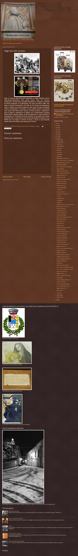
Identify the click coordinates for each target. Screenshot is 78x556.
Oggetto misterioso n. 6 (62, 273)
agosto (58, 148)
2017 (57, 129)
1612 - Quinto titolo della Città (63, 173)
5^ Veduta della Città (61, 210)
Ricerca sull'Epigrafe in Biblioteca (15, 518)
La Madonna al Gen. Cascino (63, 256)
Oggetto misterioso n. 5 (62, 288)
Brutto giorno (59, 263)
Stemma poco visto (61, 221)
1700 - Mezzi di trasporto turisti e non (65, 248)
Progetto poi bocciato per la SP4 (64, 227)
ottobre (58, 144)
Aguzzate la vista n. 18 (61, 240)
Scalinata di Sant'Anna (61, 183)
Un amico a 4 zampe (61, 281)
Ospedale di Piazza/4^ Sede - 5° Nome (65, 204)
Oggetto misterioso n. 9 (62, 175)
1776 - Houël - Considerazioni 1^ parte (65, 269)
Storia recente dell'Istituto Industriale (16, 541)
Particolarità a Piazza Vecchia (63, 162)
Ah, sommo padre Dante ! (62, 233)
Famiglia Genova (60, 198)
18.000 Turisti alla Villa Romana (63, 275)
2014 (57, 136)
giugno (58, 152)
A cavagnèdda (60, 200)
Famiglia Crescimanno (61, 261)
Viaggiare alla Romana (61, 252)
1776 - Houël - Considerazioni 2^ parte (65, 267)
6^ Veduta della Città (61, 185)
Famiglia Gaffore (60, 223)
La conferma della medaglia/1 (14, 533)
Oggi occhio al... (60, 290)
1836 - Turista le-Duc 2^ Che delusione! (65, 160)
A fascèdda (59, 202)
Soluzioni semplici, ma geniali (63, 254)
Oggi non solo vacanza (61, 181)
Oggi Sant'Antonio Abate (13, 511)
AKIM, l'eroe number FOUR (62, 244)
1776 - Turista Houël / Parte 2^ (63, 284)
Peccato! (10, 526)
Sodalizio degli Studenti (62, 164)
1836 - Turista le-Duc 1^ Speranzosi (64, 166)
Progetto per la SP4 (61, 177)
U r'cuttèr (59, 196)
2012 (57, 299)
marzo (58, 293)
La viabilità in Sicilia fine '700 (63, 194)
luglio (58, 150)
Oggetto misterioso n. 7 (62, 250)
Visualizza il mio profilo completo (61, 117)
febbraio (59, 295)
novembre (59, 142)
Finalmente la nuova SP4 (62, 237)
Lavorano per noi (60, 225)
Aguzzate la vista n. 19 (61, 212)
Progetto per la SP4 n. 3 (62, 219)
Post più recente (7, 176)
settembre (59, 146)
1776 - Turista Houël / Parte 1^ (63, 286)
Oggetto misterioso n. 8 (62, 246)
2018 (57, 127)
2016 (57, 131)
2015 (57, 133)
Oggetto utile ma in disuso (62, 171)
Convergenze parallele (61, 187)
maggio (58, 154)
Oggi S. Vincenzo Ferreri (62, 271)
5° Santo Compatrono (61, 208)
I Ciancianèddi (60, 277)
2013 (57, 138)
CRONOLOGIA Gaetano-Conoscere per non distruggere (65, 114)
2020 (57, 123)
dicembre (59, 139)
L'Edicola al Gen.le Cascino (62, 265)
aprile (58, 156)
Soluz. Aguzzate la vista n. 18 (63, 231)
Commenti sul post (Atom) (12, 179)
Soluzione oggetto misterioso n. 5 (64, 279)
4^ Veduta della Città (61, 242)
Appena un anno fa (61, 191)
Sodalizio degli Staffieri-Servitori (63, 179)
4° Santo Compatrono (61, 229)
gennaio (59, 297)
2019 (57, 125)
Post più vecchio (46, 176)
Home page (26, 176)
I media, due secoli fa (61, 235)
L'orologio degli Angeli (61, 214)
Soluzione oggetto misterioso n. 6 (64, 258)
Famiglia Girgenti (60, 168)
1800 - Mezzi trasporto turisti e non (64, 217)
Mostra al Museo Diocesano (63, 158)
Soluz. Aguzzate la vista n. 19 (63, 206)
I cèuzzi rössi (59, 189)
